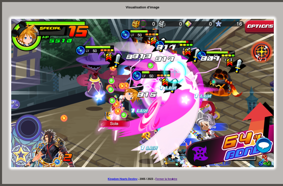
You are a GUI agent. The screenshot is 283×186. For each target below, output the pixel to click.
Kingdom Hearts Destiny (122, 179)
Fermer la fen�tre (166, 179)
